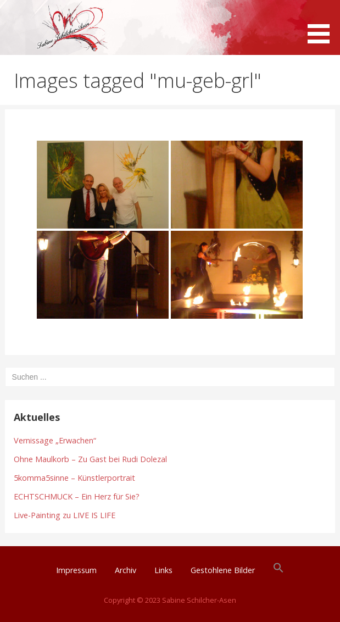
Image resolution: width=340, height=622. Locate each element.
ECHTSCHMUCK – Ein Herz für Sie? (77, 496)
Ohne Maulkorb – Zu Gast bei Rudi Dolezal (90, 459)
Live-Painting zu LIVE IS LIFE (64, 515)
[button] (322, 23)
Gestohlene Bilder (223, 570)
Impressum (76, 570)
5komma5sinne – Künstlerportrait (74, 478)
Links (163, 570)
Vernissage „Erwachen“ (55, 440)
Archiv (125, 570)
